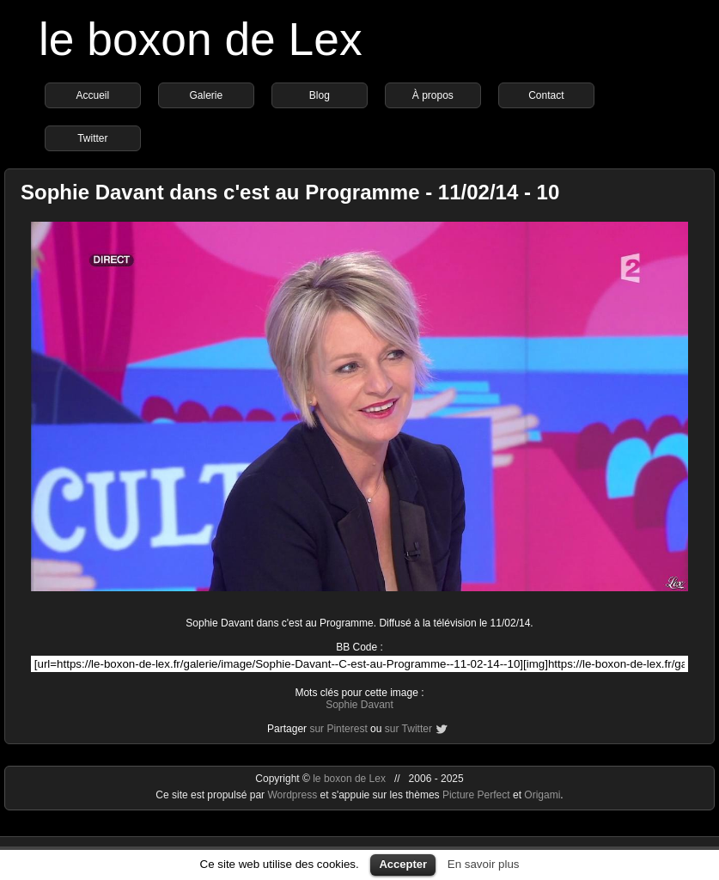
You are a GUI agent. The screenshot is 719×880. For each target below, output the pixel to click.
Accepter (403, 864)
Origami (542, 795)
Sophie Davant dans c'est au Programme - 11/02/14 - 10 (290, 192)
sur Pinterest (338, 729)
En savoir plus (484, 864)
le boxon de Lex (201, 39)
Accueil (93, 95)
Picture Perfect (476, 795)
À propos (433, 95)
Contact (546, 95)
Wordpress (293, 795)
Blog (319, 95)
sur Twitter (408, 729)
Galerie (206, 95)
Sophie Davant (359, 705)
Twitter (92, 138)
